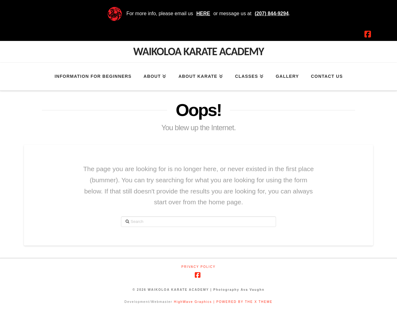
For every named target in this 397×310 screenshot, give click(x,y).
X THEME (263, 301)
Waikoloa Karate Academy (198, 51)
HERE (203, 13)
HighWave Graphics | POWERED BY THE (214, 301)
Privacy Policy (198, 266)
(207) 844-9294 (271, 13)
